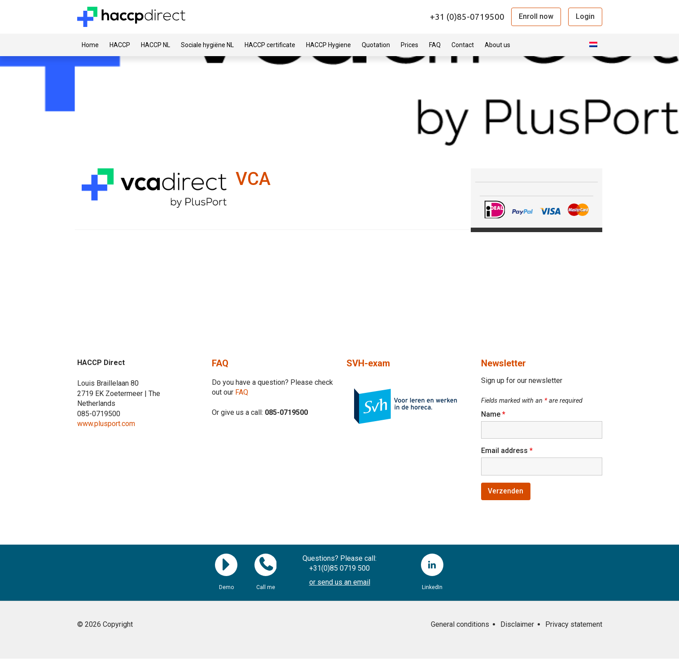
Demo (226, 566)
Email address (507, 451)
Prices (409, 44)
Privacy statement (573, 625)
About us (497, 44)
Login (585, 16)
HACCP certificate (270, 44)
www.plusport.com (106, 423)
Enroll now (536, 16)
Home (90, 44)
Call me (265, 566)
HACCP (120, 44)
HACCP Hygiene (328, 44)
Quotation (376, 44)
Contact (462, 44)
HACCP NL (155, 44)
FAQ (435, 44)
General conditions (460, 625)
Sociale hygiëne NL (207, 44)
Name (493, 414)
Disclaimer (517, 625)
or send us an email (339, 583)
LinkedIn (432, 566)
